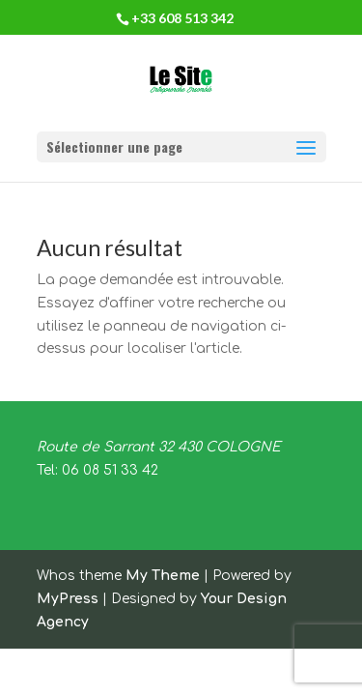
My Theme (162, 575)
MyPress (67, 599)
